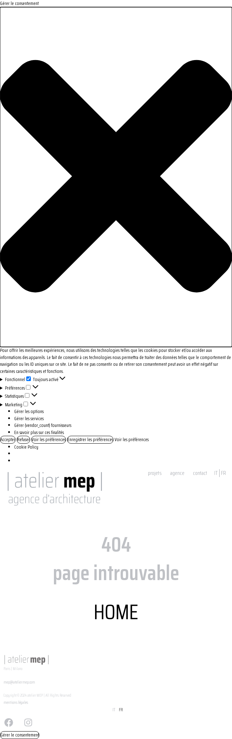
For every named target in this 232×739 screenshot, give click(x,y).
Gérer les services (29, 418)
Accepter (7, 439)
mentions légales (16, 703)
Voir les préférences (49, 439)
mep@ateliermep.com (19, 682)
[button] (116, 177)
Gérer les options (29, 411)
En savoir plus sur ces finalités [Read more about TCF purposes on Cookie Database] (39, 432)
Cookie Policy (26, 447)
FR (223, 473)
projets (155, 473)
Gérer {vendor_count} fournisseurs (42, 425)
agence (177, 473)
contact (200, 473)
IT (216, 473)
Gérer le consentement (19, 735)
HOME (116, 611)
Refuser (23, 439)
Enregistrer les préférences (90, 439)
